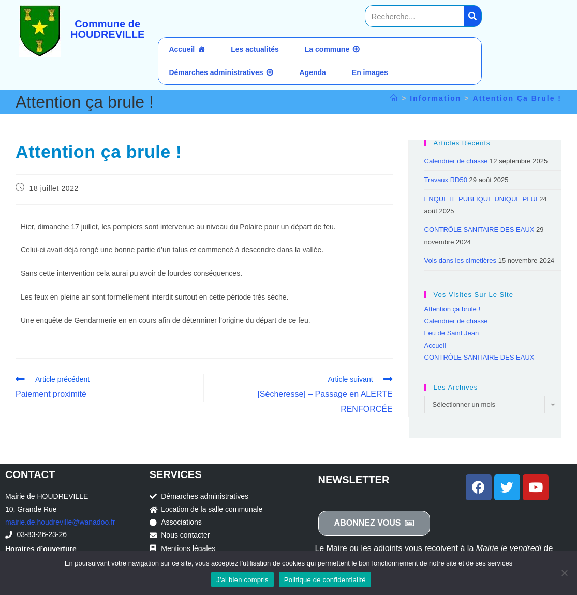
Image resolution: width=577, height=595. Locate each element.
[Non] (564, 573)
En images (370, 72)
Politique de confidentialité (325, 580)
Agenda (312, 72)
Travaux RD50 (445, 180)
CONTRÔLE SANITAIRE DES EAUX (479, 229)
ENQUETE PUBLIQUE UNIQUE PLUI (481, 199)
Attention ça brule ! (517, 98)
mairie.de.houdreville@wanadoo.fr (60, 522)
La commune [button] (327, 49)
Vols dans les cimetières (460, 260)
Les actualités (255, 49)
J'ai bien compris (242, 580)
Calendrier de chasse (456, 161)
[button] (374, 523)
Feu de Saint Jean (451, 333)
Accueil (182, 49)
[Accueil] (394, 98)
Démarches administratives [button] (216, 72)
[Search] (472, 16)
